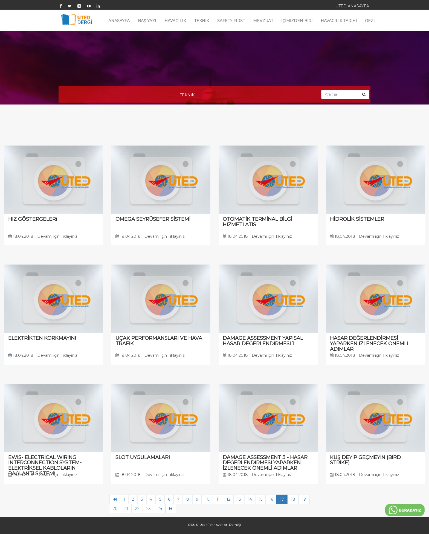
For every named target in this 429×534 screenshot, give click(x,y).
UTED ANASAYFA (352, 6)
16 (271, 499)
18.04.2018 (20, 236)
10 (207, 499)
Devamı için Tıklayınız (57, 236)
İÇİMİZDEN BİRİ (296, 20)
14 (250, 499)
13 (239, 499)
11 (218, 499)
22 (137, 508)
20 (115, 508)
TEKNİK (201, 20)
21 (126, 508)
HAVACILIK (175, 20)
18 (293, 499)
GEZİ (370, 20)
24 (160, 508)
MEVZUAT (263, 20)
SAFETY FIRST (231, 20)
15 (260, 499)
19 (304, 499)
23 (148, 508)
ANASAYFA (119, 20)
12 (228, 499)
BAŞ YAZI (147, 20)
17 (282, 499)
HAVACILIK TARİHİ (339, 20)
